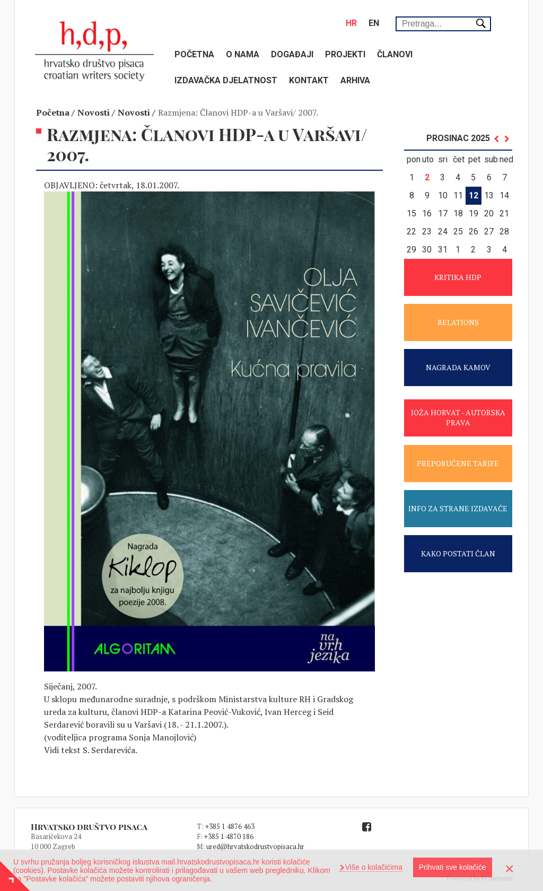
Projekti (345, 54)
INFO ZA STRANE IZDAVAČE (457, 508)
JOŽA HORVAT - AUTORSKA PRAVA (458, 417)
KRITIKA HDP (457, 277)
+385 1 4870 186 (228, 836)
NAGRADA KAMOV (458, 367)
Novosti (93, 112)
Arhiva (355, 80)
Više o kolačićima (372, 867)
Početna (194, 54)
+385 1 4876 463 (230, 826)
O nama (242, 54)
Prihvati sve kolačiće (452, 867)
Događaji (292, 54)
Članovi (395, 54)
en (374, 23)
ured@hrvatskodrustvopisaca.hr (255, 846)
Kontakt (309, 80)
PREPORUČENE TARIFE (458, 463)
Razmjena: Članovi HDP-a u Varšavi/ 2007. (238, 112)
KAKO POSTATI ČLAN (458, 553)
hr (351, 23)
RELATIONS (458, 322)
